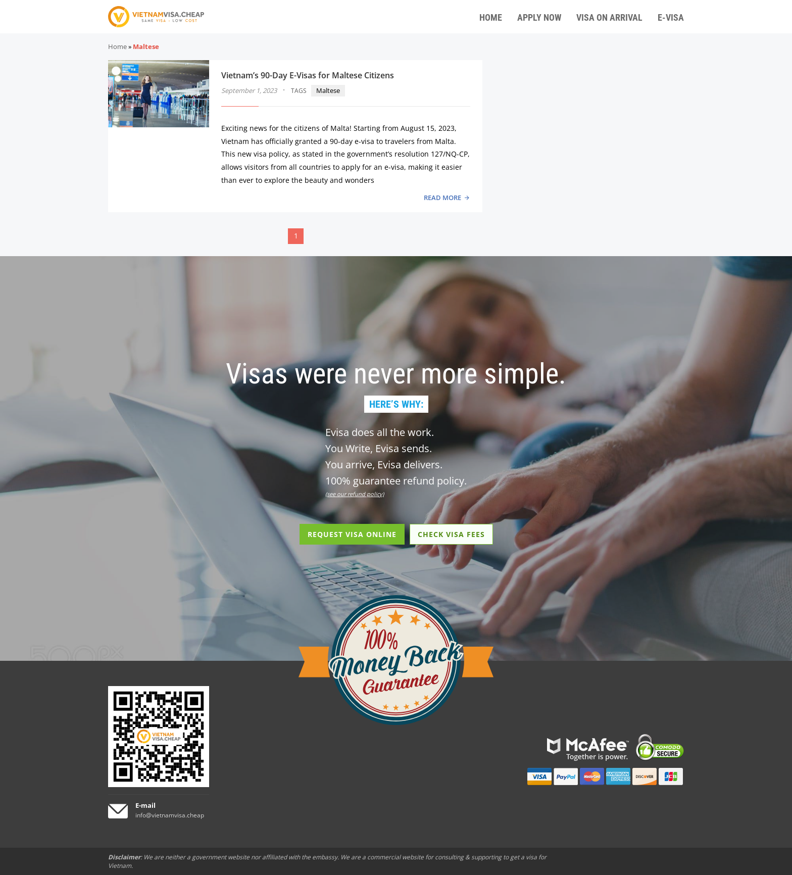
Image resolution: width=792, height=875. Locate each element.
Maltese (328, 90)
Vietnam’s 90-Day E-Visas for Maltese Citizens (307, 75)
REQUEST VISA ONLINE (352, 534)
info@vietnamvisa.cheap (169, 815)
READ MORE (442, 197)
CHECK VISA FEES (451, 534)
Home (117, 46)
